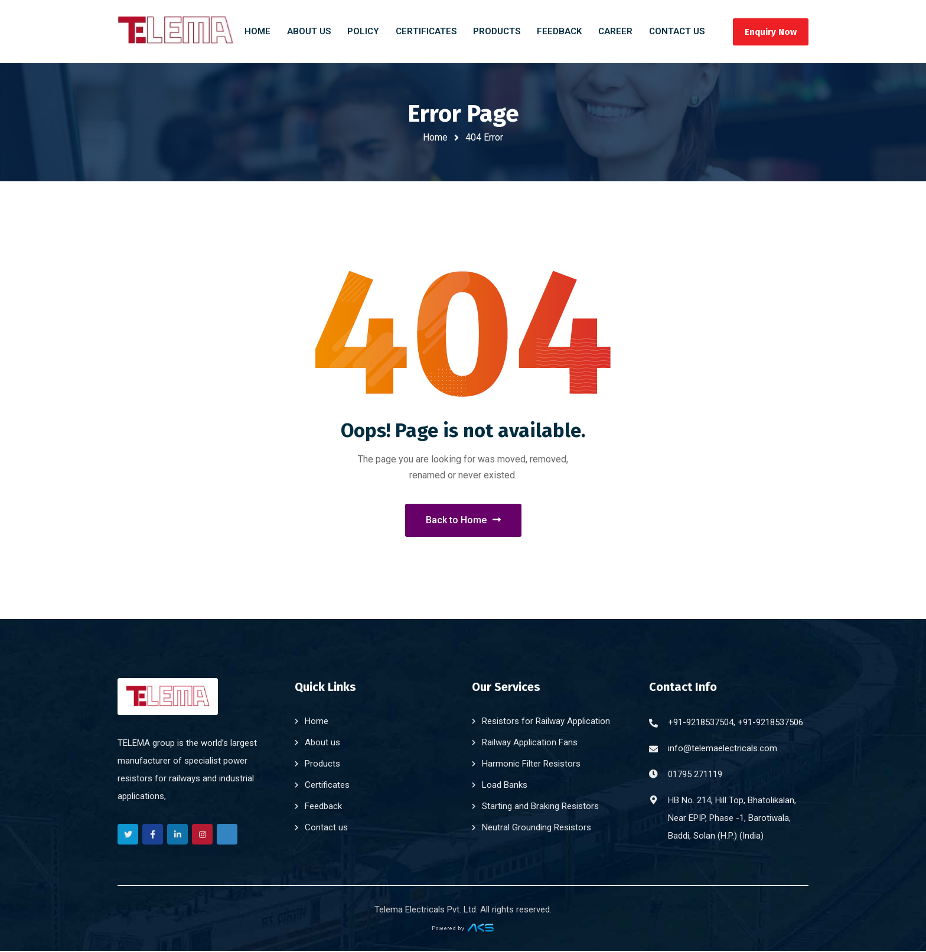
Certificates (327, 786)
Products (322, 764)
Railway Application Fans (530, 743)
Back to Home (463, 520)
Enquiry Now (769, 32)
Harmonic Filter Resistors (531, 764)
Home (435, 137)
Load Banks (504, 786)
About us (322, 743)
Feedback (323, 807)
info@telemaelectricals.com (722, 749)
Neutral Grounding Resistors (536, 828)
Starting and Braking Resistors (540, 807)
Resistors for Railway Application (546, 722)
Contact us (326, 828)
